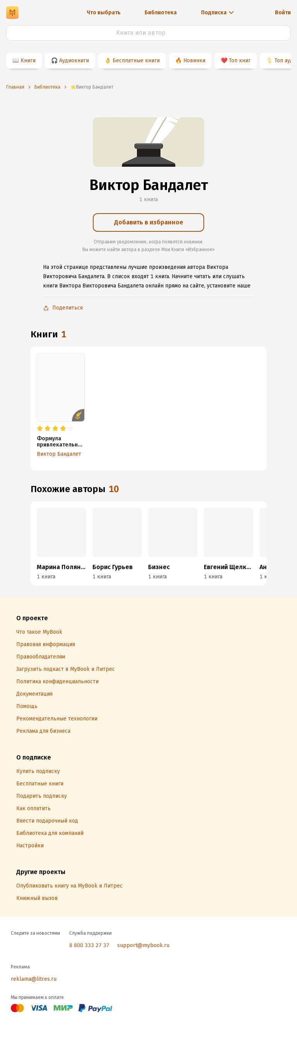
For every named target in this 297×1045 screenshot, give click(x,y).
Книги (28, 60)
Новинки (194, 60)
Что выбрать (104, 12)
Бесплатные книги (136, 60)
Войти (283, 12)
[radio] (40, 429)
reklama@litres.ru (33, 979)
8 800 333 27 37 (89, 945)
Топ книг (240, 60)
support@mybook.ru (143, 945)
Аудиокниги (74, 60)
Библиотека (161, 12)
